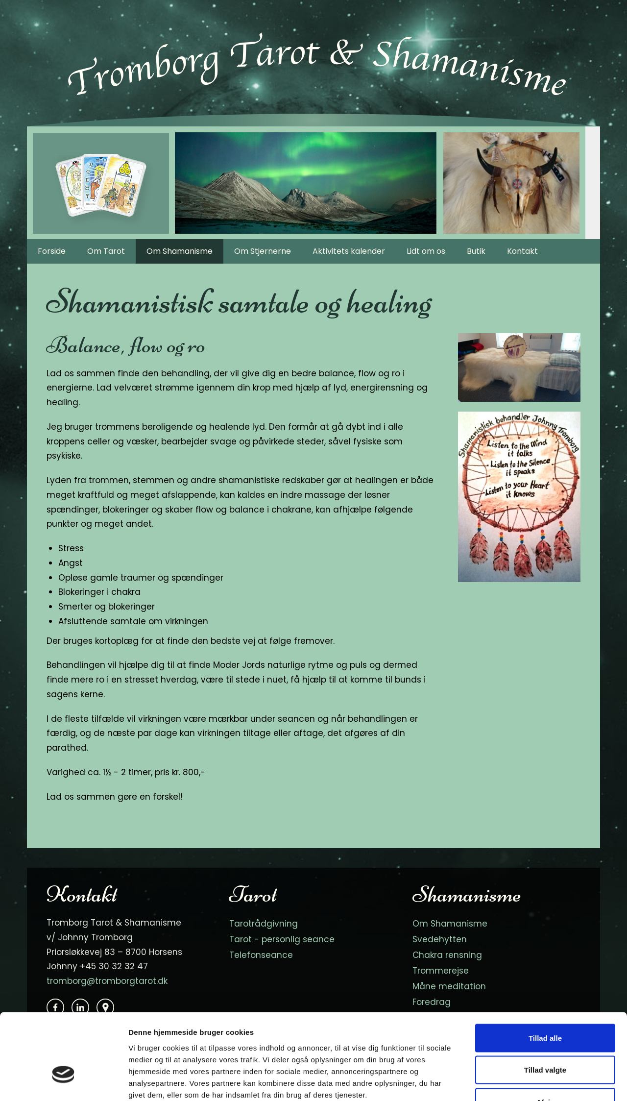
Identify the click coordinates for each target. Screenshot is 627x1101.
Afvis (545, 1036)
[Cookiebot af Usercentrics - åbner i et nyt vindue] (63, 1082)
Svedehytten (439, 939)
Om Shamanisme (179, 251)
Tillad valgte (545, 1005)
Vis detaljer (509, 1081)
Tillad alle (545, 972)
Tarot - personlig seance (282, 939)
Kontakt (522, 251)
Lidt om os (426, 251)
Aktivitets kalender (349, 251)
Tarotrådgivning (263, 924)
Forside (52, 251)
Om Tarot (106, 251)
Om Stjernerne (262, 251)
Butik (476, 251)
